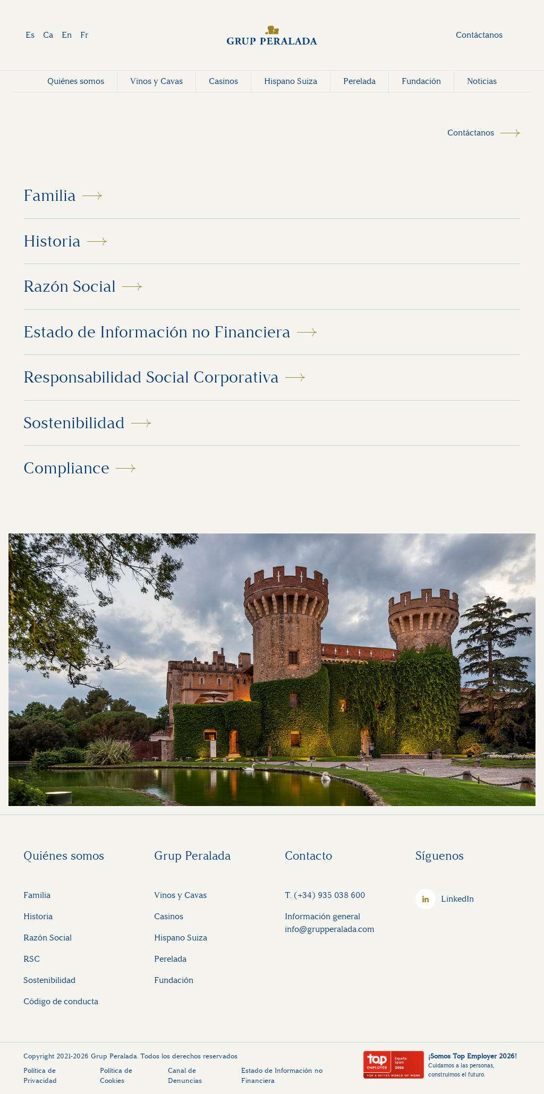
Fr (84, 35)
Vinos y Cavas (156, 81)
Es (30, 35)
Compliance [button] (66, 468)
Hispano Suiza (290, 81)
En (67, 35)
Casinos (223, 81)
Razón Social (69, 286)
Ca (48, 35)
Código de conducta (60, 1001)
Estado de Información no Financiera (157, 332)
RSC (31, 959)
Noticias (482, 81)
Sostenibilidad (74, 422)
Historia (52, 241)
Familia (49, 195)
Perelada (359, 81)
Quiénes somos (75, 81)
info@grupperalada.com (330, 929)
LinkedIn (457, 899)
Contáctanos (479, 35)
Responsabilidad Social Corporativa (151, 377)
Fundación (421, 81)
